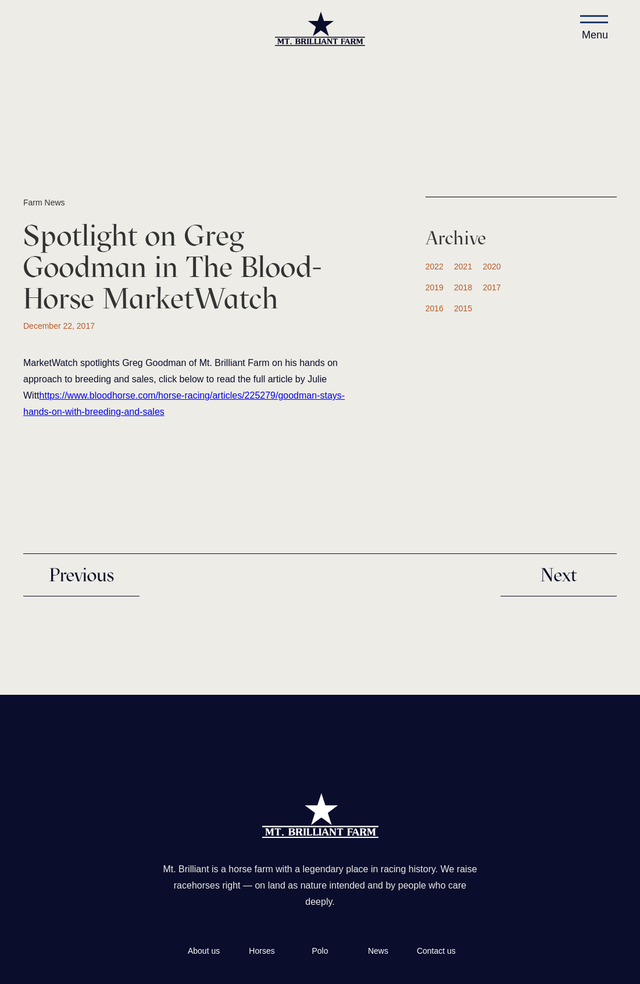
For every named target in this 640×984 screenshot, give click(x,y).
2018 (463, 287)
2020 (491, 266)
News (378, 950)
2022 (435, 266)
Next (559, 575)
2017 (491, 287)
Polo (320, 950)
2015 (463, 308)
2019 (435, 287)
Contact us (436, 950)
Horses (261, 950)
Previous (81, 575)
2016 (435, 308)
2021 (463, 266)
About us (204, 950)
